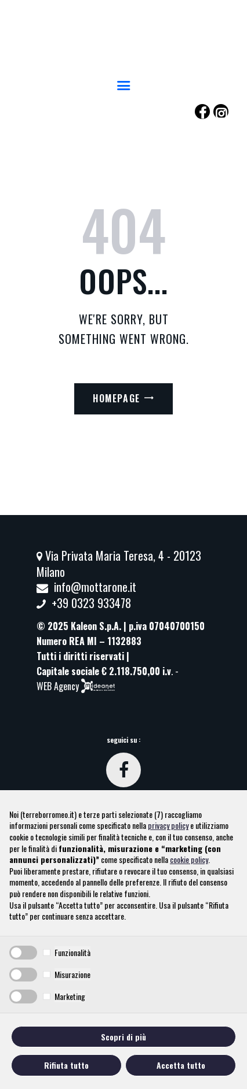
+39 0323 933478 (91, 603)
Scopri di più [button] (123, 1037)
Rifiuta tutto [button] (66, 1065)
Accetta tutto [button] (181, 1065)
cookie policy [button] (189, 859)
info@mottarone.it (95, 586)
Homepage (116, 398)
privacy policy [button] (168, 825)
